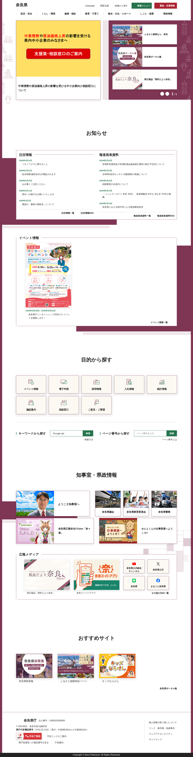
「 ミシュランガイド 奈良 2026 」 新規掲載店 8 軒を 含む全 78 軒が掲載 (136, 195)
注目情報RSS (87, 213)
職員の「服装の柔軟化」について (38, 204)
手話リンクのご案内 (56, 736)
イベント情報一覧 (159, 322)
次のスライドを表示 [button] (167, 94)
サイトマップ (155, 739)
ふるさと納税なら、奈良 (156, 34)
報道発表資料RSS (166, 216)
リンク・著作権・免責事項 (162, 728)
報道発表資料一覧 (142, 216)
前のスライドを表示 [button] (162, 94)
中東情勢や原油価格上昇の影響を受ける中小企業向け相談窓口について (57, 88)
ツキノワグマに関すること (35, 164)
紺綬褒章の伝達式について (115, 184)
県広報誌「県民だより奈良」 (158, 79)
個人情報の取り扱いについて (163, 722)
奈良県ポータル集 (152, 57)
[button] (88, 5)
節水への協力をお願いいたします (38, 194)
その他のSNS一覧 (160, 593)
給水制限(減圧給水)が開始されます (39, 174)
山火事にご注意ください (34, 184)
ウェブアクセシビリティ (160, 734)
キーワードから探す (32, 433)
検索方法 (89, 439)
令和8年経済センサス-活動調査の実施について (124, 174)
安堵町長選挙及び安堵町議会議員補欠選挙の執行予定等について (133, 164)
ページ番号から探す (116, 433)
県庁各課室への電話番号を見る (34, 742)
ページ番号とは (169, 439)
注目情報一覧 (67, 213)
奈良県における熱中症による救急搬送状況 (122, 207)
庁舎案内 (59, 742)
